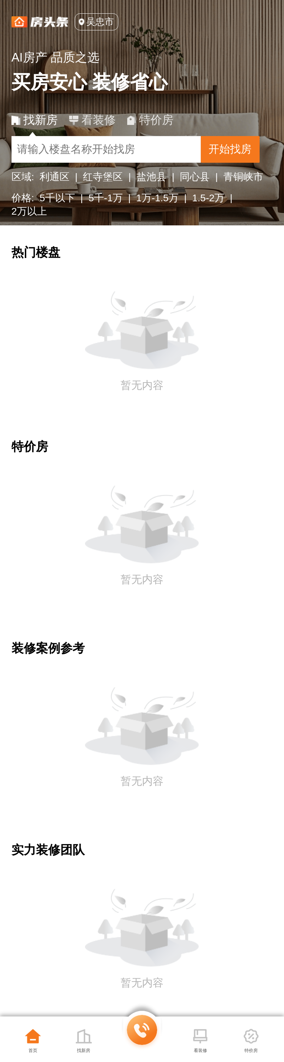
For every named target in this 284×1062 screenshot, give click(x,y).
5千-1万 (105, 198)
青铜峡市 (243, 176)
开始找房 (230, 149)
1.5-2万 (208, 198)
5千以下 (57, 198)
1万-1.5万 (157, 198)
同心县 (195, 176)
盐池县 (151, 176)
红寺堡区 (103, 176)
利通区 (55, 176)
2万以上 (29, 211)
